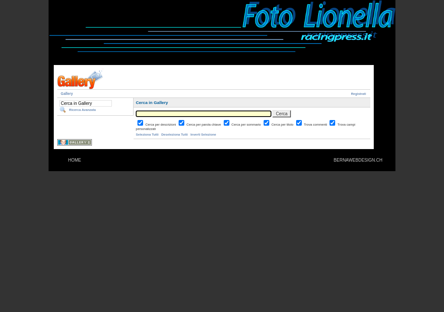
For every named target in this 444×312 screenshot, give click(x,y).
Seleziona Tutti (147, 134)
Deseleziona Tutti (174, 134)
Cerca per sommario (247, 125)
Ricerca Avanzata (82, 110)
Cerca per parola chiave (204, 125)
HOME (74, 160)
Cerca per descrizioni (161, 125)
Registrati (358, 94)
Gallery (67, 94)
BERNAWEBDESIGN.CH (358, 160)
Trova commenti (316, 125)
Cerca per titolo (282, 125)
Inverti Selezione (203, 134)
